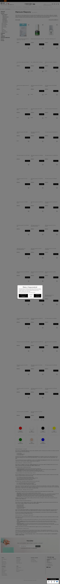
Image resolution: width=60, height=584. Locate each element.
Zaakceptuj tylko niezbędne (23, 295)
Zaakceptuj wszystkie (37, 295)
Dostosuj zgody (30, 295)
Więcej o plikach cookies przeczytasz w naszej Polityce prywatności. (27, 292)
